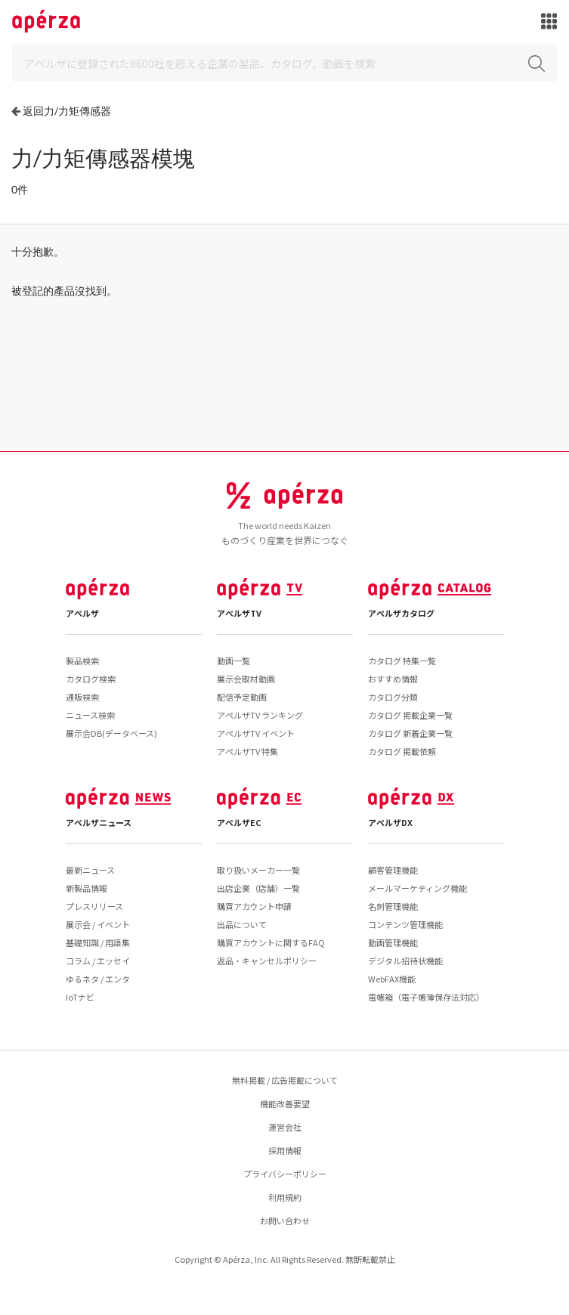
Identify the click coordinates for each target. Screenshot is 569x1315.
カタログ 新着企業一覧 (410, 733)
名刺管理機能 (393, 906)
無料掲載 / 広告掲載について (285, 1080)
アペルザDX (390, 822)
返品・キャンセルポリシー (267, 961)
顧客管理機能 (393, 870)
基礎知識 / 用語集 (98, 942)
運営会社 (285, 1127)
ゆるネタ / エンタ (98, 979)
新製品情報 (86, 888)
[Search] (284, 63)
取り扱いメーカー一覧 (258, 870)
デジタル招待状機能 (405, 961)
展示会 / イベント (98, 924)
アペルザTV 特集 (247, 751)
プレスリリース (94, 906)
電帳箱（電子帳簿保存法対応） (426, 997)
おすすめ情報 (393, 679)
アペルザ (82, 613)
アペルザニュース (98, 822)
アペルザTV (239, 613)
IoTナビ (80, 997)
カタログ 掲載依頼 (402, 751)
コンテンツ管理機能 (405, 924)
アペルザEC (239, 822)
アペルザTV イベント (256, 733)
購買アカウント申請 (254, 906)
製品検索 (82, 660)
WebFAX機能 (392, 979)
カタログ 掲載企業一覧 (410, 715)
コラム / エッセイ (98, 961)
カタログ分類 (393, 697)
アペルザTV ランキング (260, 715)
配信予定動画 (242, 697)
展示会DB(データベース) (111, 733)
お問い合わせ (285, 1220)
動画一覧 (233, 660)
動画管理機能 (393, 942)
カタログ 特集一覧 (402, 660)
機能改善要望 (285, 1103)
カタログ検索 (91, 679)
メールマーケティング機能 (417, 888)
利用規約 (285, 1197)
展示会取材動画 (246, 679)
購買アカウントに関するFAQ (271, 942)
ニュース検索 (90, 715)
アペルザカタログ (401, 613)
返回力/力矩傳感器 (67, 110)
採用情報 (285, 1150)
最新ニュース (90, 870)
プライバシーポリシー (284, 1174)
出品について (242, 924)
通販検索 (82, 697)
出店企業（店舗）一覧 (258, 888)
